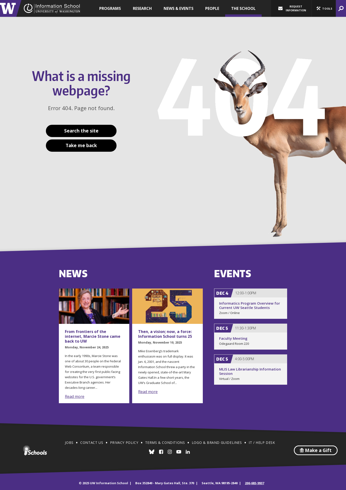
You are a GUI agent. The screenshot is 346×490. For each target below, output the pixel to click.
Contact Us (91, 442)
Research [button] (142, 8)
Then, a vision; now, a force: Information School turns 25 (165, 334)
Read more (74, 396)
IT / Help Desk (262, 442)
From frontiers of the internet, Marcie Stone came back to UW (92, 336)
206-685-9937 (254, 483)
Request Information (292, 8)
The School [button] (243, 8)
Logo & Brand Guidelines (217, 442)
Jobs (69, 442)
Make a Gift (316, 450)
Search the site (81, 131)
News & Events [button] (178, 8)
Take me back (81, 145)
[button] (323, 8)
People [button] (212, 8)
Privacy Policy (124, 442)
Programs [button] (110, 8)
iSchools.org (34, 450)
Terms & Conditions (165, 442)
